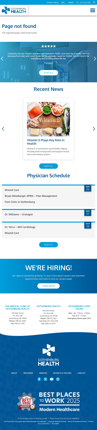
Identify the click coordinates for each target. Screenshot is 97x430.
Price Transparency (44, 423)
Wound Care (12, 189)
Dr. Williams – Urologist (19, 214)
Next (94, 58)
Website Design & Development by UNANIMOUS (64, 418)
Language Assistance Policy (57, 421)
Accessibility (55, 423)
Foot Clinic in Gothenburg (20, 201)
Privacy (91, 421)
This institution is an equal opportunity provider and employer (25, 421)
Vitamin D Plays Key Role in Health (46, 141)
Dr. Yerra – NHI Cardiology (20, 226)
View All (48, 73)
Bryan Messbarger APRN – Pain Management (31, 195)
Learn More (48, 285)
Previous (2, 58)
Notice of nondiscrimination (77, 421)
